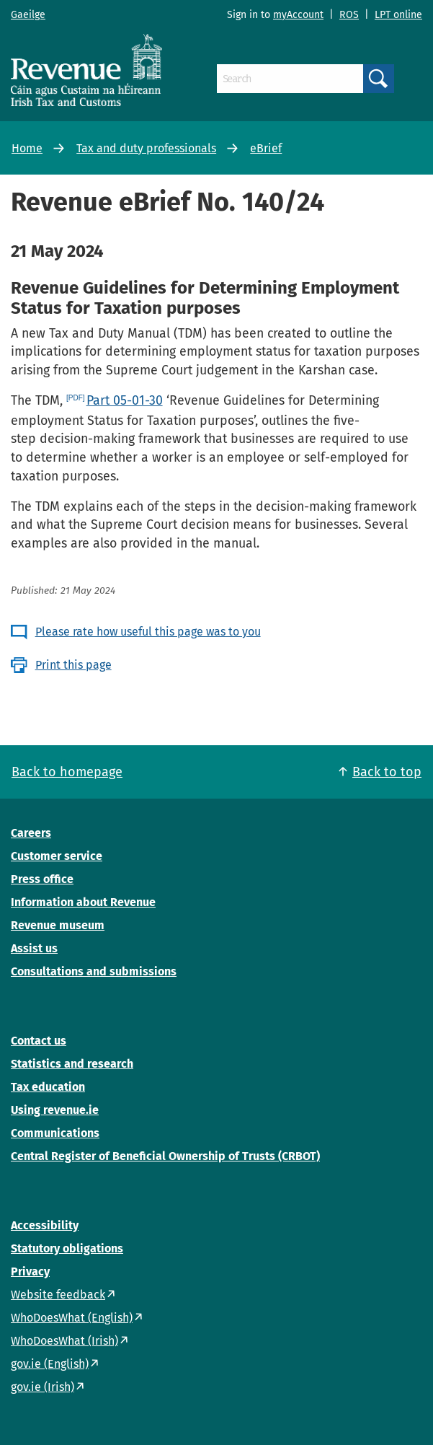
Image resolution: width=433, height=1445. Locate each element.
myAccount (298, 15)
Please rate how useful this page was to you (148, 631)
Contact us (38, 1040)
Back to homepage (67, 772)
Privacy (30, 1271)
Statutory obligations (67, 1248)
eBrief (266, 148)
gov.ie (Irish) (42, 1387)
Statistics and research (72, 1064)
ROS (349, 15)
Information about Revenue (83, 902)
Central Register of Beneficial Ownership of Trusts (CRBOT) (165, 1156)
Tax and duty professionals (146, 148)
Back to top (386, 772)
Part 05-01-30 (124, 400)
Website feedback (58, 1294)
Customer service (56, 856)
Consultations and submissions (94, 971)
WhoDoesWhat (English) (72, 1318)
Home (27, 148)
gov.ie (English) (50, 1364)
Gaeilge (28, 15)
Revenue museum (57, 925)
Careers (31, 833)
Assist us (34, 948)
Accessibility (45, 1225)
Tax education (48, 1087)
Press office (42, 879)
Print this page (73, 665)
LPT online (398, 15)
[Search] (290, 78)
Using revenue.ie (55, 1110)
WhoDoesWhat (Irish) (64, 1341)
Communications (55, 1133)
